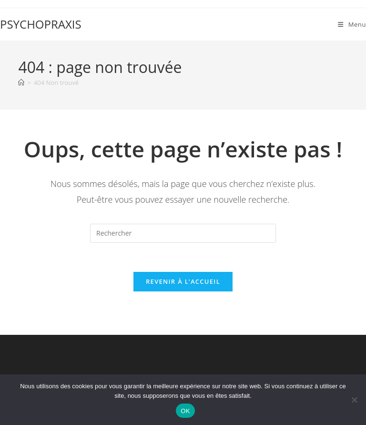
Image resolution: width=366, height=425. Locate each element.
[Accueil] (21, 82)
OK (185, 411)
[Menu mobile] (352, 24)
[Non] (354, 399)
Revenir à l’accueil (183, 281)
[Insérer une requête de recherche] (183, 233)
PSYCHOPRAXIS (40, 24)
